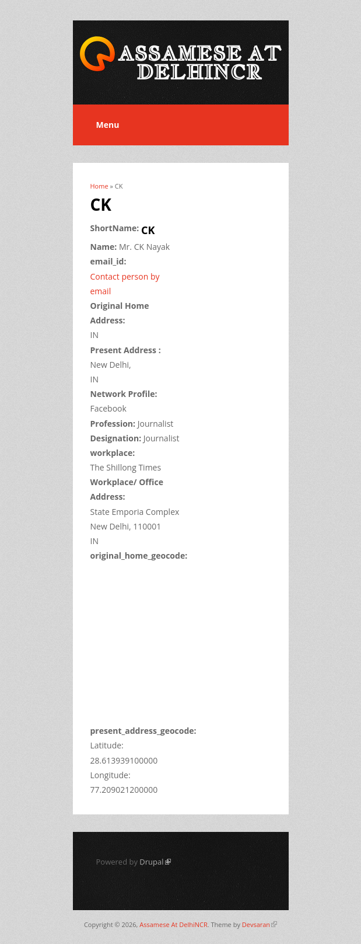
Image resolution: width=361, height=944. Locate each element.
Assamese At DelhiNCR (173, 924)
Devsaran (259, 924)
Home (99, 186)
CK (148, 230)
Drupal (154, 861)
